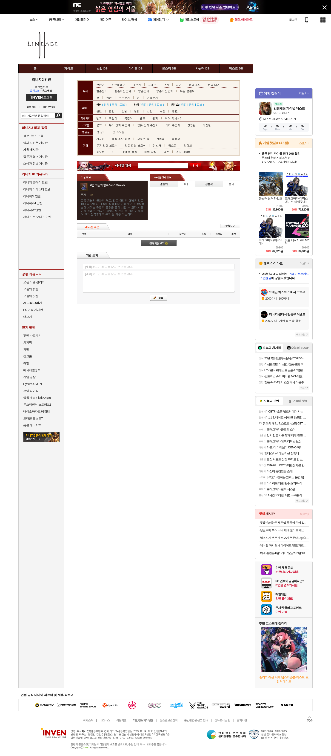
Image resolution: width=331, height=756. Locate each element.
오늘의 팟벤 (30, 295)
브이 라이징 (30, 390)
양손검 (137, 85)
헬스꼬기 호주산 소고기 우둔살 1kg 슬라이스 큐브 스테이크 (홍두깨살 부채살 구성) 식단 (284, 538)
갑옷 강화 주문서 (147, 125)
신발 (124, 111)
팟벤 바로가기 (32, 335)
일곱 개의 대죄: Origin (37, 397)
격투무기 (124, 97)
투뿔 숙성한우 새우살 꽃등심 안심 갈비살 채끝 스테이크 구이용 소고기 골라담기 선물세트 (284, 522)
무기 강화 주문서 (119, 125)
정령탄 (191, 125)
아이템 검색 (127, 166)
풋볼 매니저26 (32, 425)
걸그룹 (27, 356)
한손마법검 (119, 85)
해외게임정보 (31, 370)
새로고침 (300, 334)
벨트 (142, 118)
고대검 (152, 85)
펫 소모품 (119, 132)
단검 (166, 85)
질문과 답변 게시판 (35, 156)
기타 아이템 (183, 152)
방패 (137, 111)
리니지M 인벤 (32, 196)
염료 (166, 152)
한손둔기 (101, 91)
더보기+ (304, 93)
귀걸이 (113, 118)
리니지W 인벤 (32, 209)
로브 (122, 104)
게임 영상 (29, 376)
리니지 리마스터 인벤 (37, 189)
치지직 (27, 342)
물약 (99, 125)
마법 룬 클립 (129, 152)
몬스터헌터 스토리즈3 (37, 404)
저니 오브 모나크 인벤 (37, 216)
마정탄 (207, 125)
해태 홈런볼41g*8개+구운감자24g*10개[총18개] (284, 553)
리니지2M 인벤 (32, 203)
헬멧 (99, 111)
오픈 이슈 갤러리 (34, 282)
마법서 (157, 145)
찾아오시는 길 (222, 720)
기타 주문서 (173, 125)
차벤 (26, 349)
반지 (99, 118)
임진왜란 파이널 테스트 (289, 108)
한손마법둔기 (122, 91)
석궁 (109, 97)
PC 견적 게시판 (33, 309)
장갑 (111, 111)
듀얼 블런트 (187, 91)
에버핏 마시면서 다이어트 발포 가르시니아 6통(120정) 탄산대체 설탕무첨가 (284, 545)
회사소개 (88, 720)
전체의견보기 (158, 243)
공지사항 (242, 720)
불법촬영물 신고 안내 (196, 720)
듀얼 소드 (195, 85)
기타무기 (152, 97)
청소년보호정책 (168, 720)
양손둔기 (143, 91)
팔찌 (155, 118)
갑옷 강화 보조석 (135, 145)
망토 (175, 111)
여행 (26, 363)
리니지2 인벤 (41, 79)
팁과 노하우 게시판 (35, 142)
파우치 (100, 152)
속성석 (176, 139)
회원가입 (31, 107)
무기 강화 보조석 (106, 145)
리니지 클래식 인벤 (35, 182)
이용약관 (121, 720)
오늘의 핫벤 (30, 289)
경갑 (106, 104)
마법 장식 (150, 152)
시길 (149, 111)
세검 (179, 85)
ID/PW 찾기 (50, 107)
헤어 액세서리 (174, 118)
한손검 (100, 85)
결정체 (188, 145)
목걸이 (128, 118)
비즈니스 (105, 720)
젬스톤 (172, 145)
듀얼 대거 (214, 85)
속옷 (162, 111)
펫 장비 (101, 132)
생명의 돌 (143, 139)
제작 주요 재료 (121, 139)
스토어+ (304, 143)
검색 (58, 115)
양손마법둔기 (164, 91)
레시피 (100, 139)
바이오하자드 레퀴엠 (36, 411)
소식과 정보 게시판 (35, 163)
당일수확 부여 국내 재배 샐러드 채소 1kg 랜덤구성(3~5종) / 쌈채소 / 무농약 (284, 530)
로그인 (293, 20)
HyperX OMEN (32, 383)
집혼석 (160, 139)
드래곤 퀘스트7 (33, 418)
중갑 (114, 104)
